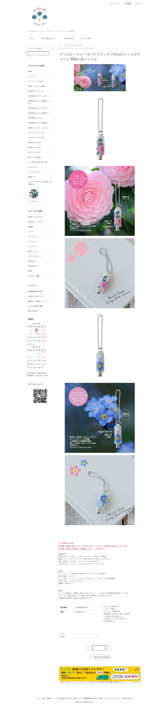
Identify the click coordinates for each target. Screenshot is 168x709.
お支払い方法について (36, 296)
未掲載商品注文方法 (35, 291)
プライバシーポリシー (112, 698)
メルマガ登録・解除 (35, 306)
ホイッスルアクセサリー (87, 48)
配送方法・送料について (37, 301)
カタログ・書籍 (33, 276)
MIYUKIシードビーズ (35, 91)
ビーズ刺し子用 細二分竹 (38, 162)
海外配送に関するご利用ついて (70, 698)
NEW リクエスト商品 (36, 86)
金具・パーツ (33, 251)
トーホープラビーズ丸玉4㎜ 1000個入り (40, 183)
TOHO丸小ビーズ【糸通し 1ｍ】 (39, 102)
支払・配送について (47, 38)
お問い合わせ (67, 38)
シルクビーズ (33, 167)
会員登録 (126, 3)
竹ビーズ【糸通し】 (35, 157)
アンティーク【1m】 (35, 81)
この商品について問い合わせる (114, 619)
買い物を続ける (109, 621)
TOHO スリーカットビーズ (38, 128)
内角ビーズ (32, 177)
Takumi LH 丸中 (34, 147)
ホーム (30, 38)
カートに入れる (100, 657)
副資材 (30, 227)
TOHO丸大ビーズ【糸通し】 (38, 113)
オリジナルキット (71, 48)
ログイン (137, 3)
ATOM (35, 311)
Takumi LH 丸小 (34, 142)
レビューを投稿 (109, 609)
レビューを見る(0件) (111, 606)
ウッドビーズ (33, 241)
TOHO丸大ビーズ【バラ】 (37, 108)
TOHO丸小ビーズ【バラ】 (37, 96)
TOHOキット (33, 261)
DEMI (30, 71)
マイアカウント (114, 3)
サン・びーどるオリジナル (74, 45)
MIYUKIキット (33, 266)
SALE (30, 271)
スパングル (32, 246)
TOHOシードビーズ (35, 217)
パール (30, 232)
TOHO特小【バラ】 (35, 118)
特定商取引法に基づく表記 (93, 698)
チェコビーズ (34, 195)
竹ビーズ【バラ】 (34, 152)
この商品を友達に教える (112, 616)
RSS (29, 311)
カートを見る (84, 38)
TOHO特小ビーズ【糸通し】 (38, 123)
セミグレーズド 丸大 (36, 138)
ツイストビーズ (33, 172)
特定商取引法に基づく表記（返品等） (117, 614)
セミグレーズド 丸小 (36, 133)
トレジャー (32, 76)
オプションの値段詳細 (111, 611)
